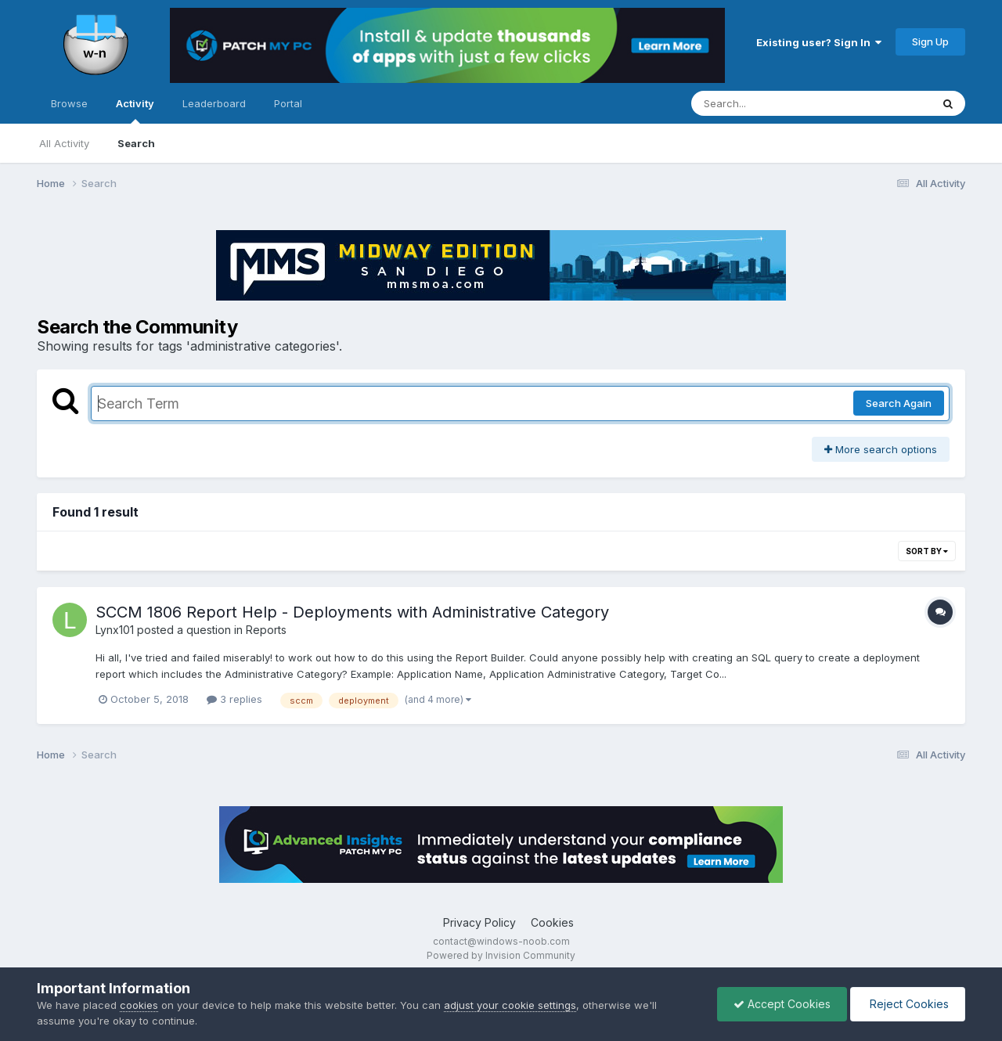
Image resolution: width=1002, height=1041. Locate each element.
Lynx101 (115, 629)
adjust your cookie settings (510, 1005)
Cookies (552, 922)
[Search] (768, 103)
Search (136, 143)
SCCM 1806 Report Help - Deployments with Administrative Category (352, 612)
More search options (880, 449)
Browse (69, 103)
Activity (135, 110)
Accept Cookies (782, 1003)
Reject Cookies (908, 1003)
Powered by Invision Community (501, 955)
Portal (288, 103)
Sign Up (930, 41)
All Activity (64, 143)
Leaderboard (214, 103)
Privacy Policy (479, 922)
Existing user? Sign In (818, 42)
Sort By (927, 551)
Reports (266, 629)
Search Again (899, 403)
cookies (139, 1005)
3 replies (234, 699)
